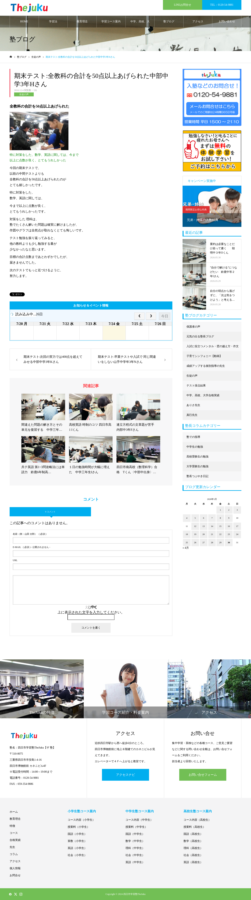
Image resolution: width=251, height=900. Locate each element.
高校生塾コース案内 (198, 811)
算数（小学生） (77, 841)
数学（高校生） (193, 841)
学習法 (53, 21)
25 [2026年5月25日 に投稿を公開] (187, 542)
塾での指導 (193, 436)
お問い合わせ (227, 21)
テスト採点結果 (196, 385)
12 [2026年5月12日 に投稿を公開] (195, 526)
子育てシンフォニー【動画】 (204, 356)
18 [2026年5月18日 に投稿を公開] (187, 534)
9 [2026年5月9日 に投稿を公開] (228, 518)
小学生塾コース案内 (82, 811)
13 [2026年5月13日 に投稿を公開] (204, 526)
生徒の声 (24, 94)
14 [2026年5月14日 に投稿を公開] (212, 526)
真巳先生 (191, 414)
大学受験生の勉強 (197, 466)
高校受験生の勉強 (197, 456)
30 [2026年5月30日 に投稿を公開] (229, 542)
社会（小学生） (77, 855)
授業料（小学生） (79, 826)
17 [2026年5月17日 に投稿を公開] (237, 526)
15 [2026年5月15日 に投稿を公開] (220, 526)
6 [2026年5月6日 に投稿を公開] (203, 518)
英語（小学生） (77, 848)
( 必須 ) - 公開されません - (31, 547)
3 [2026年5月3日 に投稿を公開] (237, 510)
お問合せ (15, 875)
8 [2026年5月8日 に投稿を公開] (220, 518)
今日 (164, 316)
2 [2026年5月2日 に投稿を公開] (228, 510)
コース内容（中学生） (139, 819)
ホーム (14, 811)
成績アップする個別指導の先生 (205, 365)
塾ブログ (168, 21)
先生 (12, 847)
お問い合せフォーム (203, 774)
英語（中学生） (135, 862)
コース (14, 833)
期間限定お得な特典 (196, 209)
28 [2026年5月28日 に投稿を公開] (212, 542)
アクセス (197, 21)
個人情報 (15, 868)
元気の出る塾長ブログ (200, 336)
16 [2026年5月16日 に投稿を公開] (229, 526)
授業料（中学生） (136, 826)
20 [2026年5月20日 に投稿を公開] (204, 534)
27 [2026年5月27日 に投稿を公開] (204, 542)
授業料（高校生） (195, 826)
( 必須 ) (29, 534)
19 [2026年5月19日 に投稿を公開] (195, 534)
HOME (24, 21)
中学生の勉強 (194, 446)
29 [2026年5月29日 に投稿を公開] (220, 542)
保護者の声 (193, 326)
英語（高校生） (193, 862)
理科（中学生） (135, 848)
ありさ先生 (193, 405)
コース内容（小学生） (81, 819)
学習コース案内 (111, 21)
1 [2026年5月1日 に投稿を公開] (220, 510)
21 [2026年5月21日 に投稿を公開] (212, 534)
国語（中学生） (135, 833)
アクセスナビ (125, 774)
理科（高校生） (193, 848)
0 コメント (50, 511)
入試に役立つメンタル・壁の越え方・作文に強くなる (212, 348)
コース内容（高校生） (197, 819)
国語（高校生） (193, 833)
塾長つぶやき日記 (197, 476)
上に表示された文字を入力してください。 (91, 612)
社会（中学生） (135, 855)
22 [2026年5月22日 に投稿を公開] (220, 534)
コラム (14, 854)
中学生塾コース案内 (140, 811)
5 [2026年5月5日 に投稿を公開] (195, 518)
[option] (212, 206)
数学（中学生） (135, 841)
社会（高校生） (193, 855)
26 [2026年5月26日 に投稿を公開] (195, 542)
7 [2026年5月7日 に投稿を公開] (212, 518)
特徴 (12, 825)
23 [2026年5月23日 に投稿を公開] (229, 534)
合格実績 (15, 840)
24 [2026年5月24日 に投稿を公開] (237, 534)
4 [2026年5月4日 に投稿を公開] (186, 518)
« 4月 (186, 547)
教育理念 (82, 21)
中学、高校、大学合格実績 (140, 23)
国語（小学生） (77, 833)
